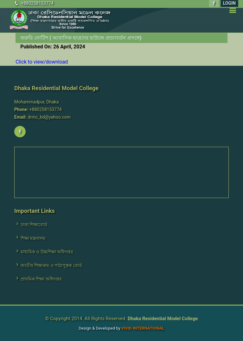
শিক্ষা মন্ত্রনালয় (33, 238)
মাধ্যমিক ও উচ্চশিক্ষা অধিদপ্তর (47, 252)
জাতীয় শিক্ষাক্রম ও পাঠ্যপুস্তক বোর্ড (51, 265)
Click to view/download (42, 62)
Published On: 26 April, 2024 (52, 47)
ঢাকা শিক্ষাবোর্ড (34, 224)
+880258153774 (37, 3)
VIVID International (142, 328)
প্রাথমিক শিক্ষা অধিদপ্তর (41, 279)
